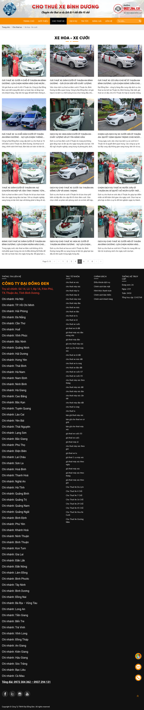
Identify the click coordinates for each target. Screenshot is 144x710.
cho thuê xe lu (72, 316)
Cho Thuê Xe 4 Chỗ (74, 491)
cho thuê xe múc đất (74, 359)
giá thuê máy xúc (73, 468)
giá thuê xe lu (71, 453)
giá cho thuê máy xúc (74, 344)
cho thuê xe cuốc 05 (74, 376)
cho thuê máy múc (73, 299)
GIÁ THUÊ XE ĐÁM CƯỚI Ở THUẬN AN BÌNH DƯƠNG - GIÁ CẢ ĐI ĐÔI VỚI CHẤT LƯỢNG (71, 81)
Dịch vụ (73, 21)
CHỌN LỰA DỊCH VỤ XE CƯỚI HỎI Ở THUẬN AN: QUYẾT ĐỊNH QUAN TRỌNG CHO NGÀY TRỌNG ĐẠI (119, 136)
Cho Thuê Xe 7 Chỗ (74, 495)
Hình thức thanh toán (102, 290)
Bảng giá (96, 21)
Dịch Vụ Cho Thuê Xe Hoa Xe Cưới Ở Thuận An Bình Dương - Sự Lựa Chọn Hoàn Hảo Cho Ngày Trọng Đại (70, 243)
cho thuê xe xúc (72, 282)
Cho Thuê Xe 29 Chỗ (74, 504)
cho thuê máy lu (72, 290)
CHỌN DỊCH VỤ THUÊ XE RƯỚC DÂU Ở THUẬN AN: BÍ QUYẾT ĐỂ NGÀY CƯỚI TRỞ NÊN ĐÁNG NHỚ (118, 189)
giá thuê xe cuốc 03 (74, 433)
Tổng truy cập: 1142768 (132, 297)
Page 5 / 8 (47, 261)
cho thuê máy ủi (72, 295)
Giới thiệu (43, 21)
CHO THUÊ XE (58, 21)
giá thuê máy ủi (72, 442)
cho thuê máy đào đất (75, 402)
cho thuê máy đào (73, 303)
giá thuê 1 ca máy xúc (75, 457)
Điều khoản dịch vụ (102, 282)
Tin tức (85, 21)
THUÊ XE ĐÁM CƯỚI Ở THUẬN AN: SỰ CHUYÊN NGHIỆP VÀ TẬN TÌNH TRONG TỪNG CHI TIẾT (24, 189)
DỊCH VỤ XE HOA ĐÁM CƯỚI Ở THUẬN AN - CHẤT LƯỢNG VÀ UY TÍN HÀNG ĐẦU (71, 135)
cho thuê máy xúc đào (75, 391)
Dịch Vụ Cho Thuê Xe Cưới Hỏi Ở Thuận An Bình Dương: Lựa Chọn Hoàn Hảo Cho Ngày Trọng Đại (119, 243)
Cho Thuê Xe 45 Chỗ (74, 508)
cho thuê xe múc (72, 307)
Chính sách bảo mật (102, 286)
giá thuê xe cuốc (72, 438)
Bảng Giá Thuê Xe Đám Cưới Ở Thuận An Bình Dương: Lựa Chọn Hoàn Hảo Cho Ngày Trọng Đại (23, 243)
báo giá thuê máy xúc (74, 415)
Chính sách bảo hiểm (102, 295)
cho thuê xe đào (72, 311)
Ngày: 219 (126, 289)
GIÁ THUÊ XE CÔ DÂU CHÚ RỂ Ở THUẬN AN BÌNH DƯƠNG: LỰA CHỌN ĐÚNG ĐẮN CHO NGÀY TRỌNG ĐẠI (119, 82)
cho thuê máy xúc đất (74, 387)
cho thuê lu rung (72, 407)
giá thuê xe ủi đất (73, 328)
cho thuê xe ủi (72, 320)
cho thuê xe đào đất (74, 367)
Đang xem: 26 (128, 285)
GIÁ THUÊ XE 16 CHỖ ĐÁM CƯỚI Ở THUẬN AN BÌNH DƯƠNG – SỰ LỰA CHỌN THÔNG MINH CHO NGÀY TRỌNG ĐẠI (23, 136)
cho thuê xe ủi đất (73, 355)
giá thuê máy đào (73, 339)
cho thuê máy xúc (73, 286)
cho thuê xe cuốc (73, 324)
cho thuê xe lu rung (74, 363)
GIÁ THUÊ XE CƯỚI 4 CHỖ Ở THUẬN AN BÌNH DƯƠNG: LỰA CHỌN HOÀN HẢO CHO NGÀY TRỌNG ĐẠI (24, 82)
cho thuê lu (70, 411)
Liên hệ (108, 21)
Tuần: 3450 (126, 293)
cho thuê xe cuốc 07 (74, 372)
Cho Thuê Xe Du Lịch (75, 487)
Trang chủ (28, 21)
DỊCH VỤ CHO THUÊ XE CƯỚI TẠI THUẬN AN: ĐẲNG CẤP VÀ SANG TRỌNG (72, 189)
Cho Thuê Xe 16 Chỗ (74, 499)
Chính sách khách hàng (103, 299)
